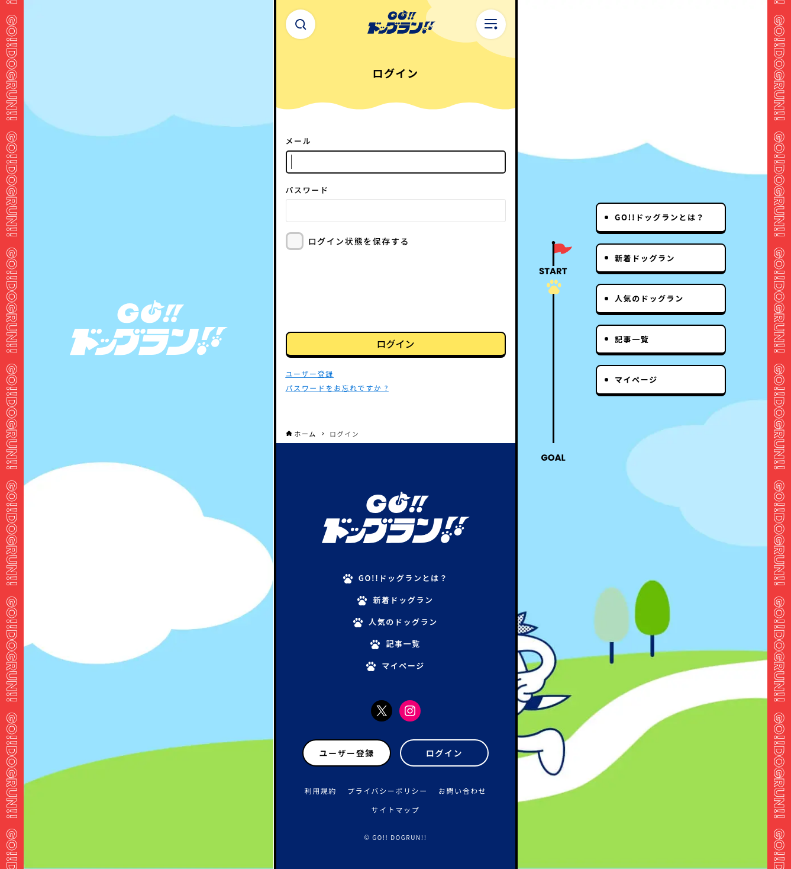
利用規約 (321, 790)
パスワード (307, 189)
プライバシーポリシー (387, 790)
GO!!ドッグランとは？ (660, 217)
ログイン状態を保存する (359, 241)
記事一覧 (632, 339)
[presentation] (376, 290)
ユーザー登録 (346, 753)
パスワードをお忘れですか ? (337, 388)
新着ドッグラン (645, 258)
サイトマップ (396, 809)
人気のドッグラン (649, 298)
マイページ (636, 379)
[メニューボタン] (491, 24)
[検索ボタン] (300, 24)
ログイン (395, 343)
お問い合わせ (462, 790)
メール (299, 140)
